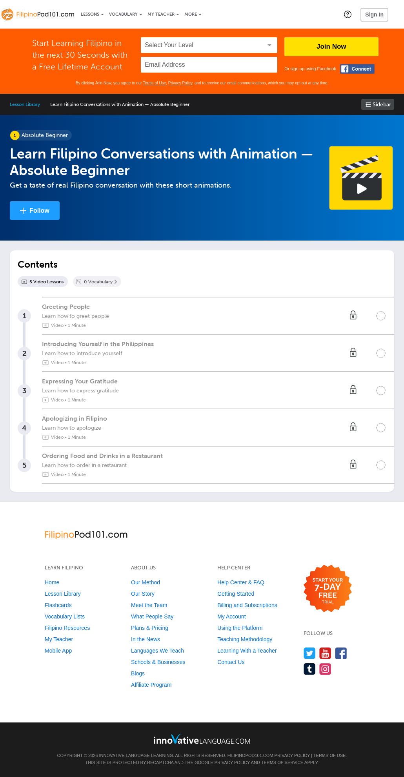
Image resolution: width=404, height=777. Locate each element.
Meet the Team (149, 605)
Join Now (331, 46)
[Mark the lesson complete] (381, 316)
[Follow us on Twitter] (310, 653)
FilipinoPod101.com (250, 755)
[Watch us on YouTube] (325, 653)
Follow (39, 210)
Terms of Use (154, 83)
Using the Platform (239, 628)
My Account (231, 616)
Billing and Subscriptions (247, 605)
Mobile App (58, 651)
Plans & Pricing (149, 628)
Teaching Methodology (244, 639)
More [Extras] (190, 14)
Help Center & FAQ (240, 582)
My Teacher (161, 14)
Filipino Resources (67, 628)
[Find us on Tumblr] (310, 669)
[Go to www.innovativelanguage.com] (202, 738)
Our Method (145, 582)
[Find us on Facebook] (341, 653)
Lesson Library (25, 104)
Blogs (138, 673)
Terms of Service (282, 762)
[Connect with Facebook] (357, 69)
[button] (348, 14)
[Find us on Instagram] (325, 669)
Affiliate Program (151, 685)
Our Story (143, 594)
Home (52, 582)
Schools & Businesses (158, 662)
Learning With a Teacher (247, 651)
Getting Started (235, 594)
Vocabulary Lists (65, 616)
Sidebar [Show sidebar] (382, 104)
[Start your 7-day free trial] (328, 589)
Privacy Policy (180, 83)
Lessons (90, 14)
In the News (145, 639)
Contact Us (230, 662)
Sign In (374, 14)
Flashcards (58, 605)
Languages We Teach (157, 651)
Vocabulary (123, 14)
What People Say (152, 616)
